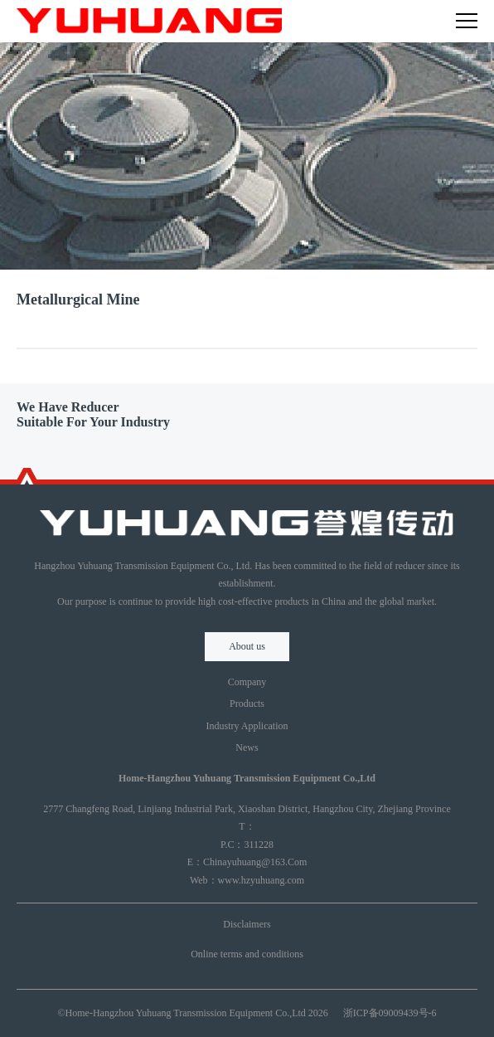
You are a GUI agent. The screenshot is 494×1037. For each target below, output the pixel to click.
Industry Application (247, 726)
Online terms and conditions (247, 954)
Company (247, 682)
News (246, 747)
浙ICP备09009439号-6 (390, 1013)
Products (247, 703)
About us (247, 646)
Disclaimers (246, 924)
